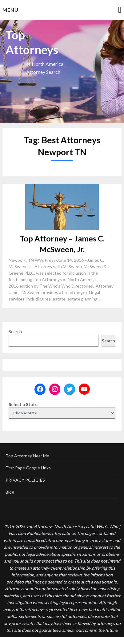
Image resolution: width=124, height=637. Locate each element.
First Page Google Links (28, 467)
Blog (10, 492)
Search (15, 331)
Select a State (23, 404)
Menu (10, 10)
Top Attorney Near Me (27, 455)
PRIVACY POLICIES (25, 480)
